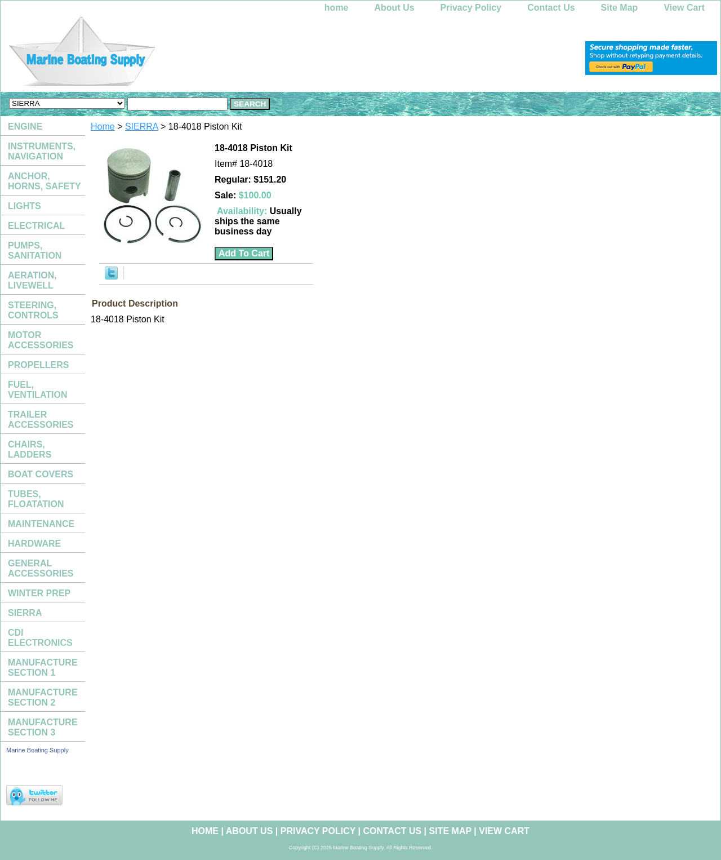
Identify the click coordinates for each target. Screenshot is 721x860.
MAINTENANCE (41, 524)
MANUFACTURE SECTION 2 (43, 697)
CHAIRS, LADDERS (29, 449)
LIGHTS (24, 206)
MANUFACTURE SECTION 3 (43, 727)
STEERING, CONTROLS (33, 310)
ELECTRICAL (36, 225)
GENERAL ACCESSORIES (40, 568)
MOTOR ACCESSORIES (40, 340)
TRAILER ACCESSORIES (40, 419)
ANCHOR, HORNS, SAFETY (44, 181)
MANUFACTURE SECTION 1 (43, 667)
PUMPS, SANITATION (34, 250)
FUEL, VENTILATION (37, 390)
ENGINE (25, 126)
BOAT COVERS (40, 474)
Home (103, 126)
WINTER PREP (39, 593)
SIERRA (141, 126)
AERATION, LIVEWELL (32, 280)
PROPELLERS (38, 365)
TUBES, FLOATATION (36, 499)
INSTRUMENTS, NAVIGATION (41, 151)
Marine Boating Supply (37, 750)
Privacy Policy (471, 7)
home (336, 7)
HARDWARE (34, 543)
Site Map (619, 7)
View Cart (684, 7)
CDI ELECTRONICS (40, 638)
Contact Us (551, 7)
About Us (395, 7)
